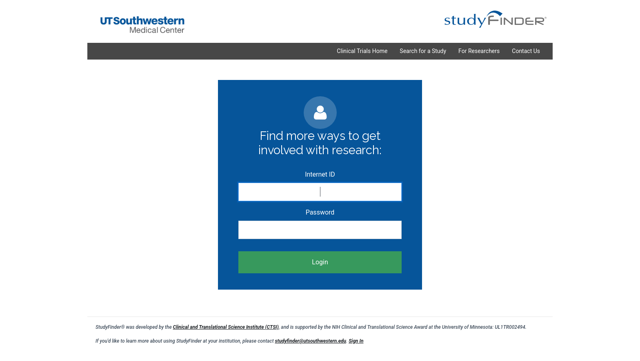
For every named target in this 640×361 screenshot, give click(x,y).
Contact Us (526, 51)
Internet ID (320, 174)
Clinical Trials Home (362, 51)
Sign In (356, 341)
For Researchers (479, 51)
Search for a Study (423, 51)
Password (320, 212)
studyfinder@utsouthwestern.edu (310, 341)
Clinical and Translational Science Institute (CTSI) (226, 327)
